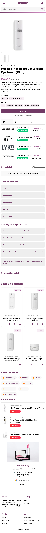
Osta (23, 111)
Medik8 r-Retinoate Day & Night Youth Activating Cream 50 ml (11, 360)
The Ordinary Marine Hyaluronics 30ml (24, 434)
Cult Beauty (19, 106)
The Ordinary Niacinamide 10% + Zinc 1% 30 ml (27, 408)
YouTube (5, 523)
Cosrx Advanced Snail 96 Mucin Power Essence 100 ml (24, 421)
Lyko (3, 106)
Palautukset (28, 523)
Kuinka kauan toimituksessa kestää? (17, 231)
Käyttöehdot (23, 484)
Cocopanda (10, 106)
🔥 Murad (36, 378)
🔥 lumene (27, 383)
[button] (23, 480)
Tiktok (4, 518)
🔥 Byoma (24, 378)
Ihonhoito (5, 98)
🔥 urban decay (9, 389)
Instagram (5, 520)
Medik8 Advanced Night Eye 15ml (34, 360)
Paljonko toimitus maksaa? (13, 238)
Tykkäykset (28, 503)
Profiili (26, 500)
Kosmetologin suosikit (16, 98)
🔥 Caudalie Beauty (10, 383)
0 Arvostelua (14, 76)
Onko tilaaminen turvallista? (13, 245)
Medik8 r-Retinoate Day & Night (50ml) (34, 319)
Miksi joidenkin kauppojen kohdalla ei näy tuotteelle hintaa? (22, 262)
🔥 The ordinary (9, 378)
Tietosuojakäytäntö (31, 520)
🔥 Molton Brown (9, 394)
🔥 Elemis (23, 389)
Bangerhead (35, 106)
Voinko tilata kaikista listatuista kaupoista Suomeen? (23, 252)
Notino (27, 106)
